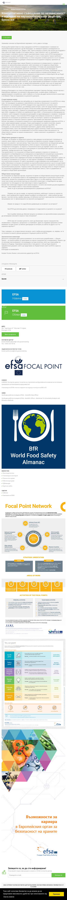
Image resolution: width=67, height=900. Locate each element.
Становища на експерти (10, 476)
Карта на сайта (7, 486)
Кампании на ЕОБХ (9, 495)
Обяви (33, 313)
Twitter (22, 269)
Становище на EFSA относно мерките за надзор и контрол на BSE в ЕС (24, 387)
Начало (5, 9)
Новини (32, 298)
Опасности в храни (9, 478)
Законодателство (8, 473)
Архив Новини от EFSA (18, 9)
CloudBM (33, 886)
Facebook (8, 269)
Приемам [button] (56, 894)
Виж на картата (10, 334)
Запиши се (58, 875)
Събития (5, 493)
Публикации (6, 483)
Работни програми (8, 481)
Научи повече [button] (8, 897)
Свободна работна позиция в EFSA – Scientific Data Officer (20, 395)
